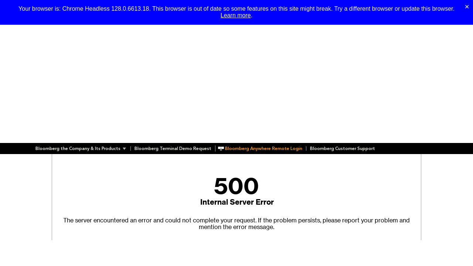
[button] (82, 148)
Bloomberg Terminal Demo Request (173, 148)
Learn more (236, 15)
